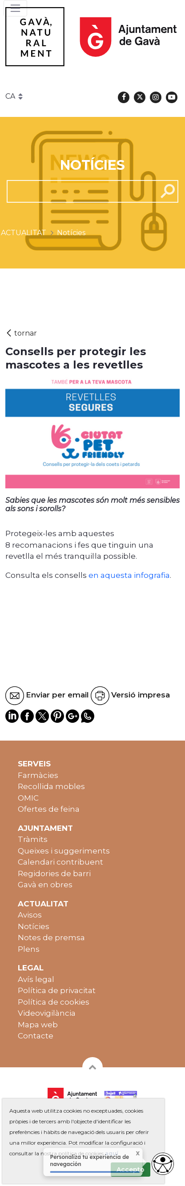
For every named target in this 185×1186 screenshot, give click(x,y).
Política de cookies (53, 1002)
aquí (111, 1153)
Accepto (131, 1170)
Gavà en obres (45, 884)
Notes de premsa (51, 937)
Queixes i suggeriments (64, 850)
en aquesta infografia (128, 575)
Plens (29, 949)
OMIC (28, 797)
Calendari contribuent (60, 861)
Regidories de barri (54, 873)
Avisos (30, 914)
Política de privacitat (57, 990)
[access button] (163, 1164)
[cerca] (78, 191)
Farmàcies (38, 775)
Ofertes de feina (49, 809)
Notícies (33, 926)
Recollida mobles (51, 786)
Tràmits (33, 839)
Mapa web (38, 1024)
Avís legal (36, 979)
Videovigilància (47, 1013)
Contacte (35, 1035)
